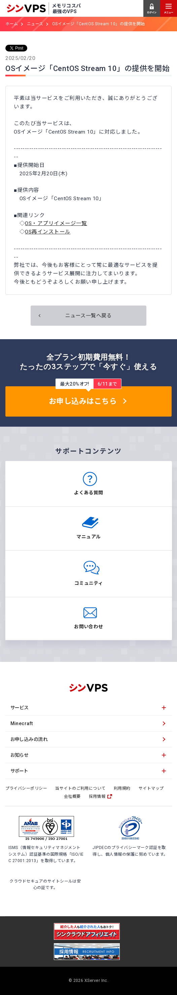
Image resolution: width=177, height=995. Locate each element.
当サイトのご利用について (80, 788)
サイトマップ (151, 788)
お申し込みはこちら (83, 401)
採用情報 (97, 796)
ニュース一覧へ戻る (88, 316)
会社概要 (72, 796)
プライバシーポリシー (26, 788)
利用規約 (122, 788)
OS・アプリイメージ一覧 (56, 223)
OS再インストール (47, 232)
